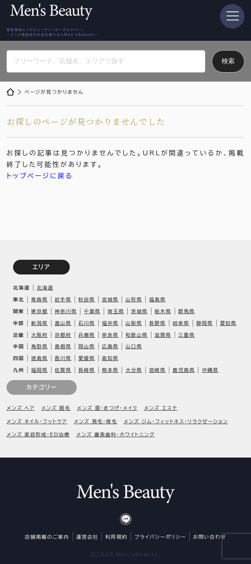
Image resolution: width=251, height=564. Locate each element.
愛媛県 (86, 358)
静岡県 (204, 323)
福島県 (157, 299)
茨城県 (139, 311)
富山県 (63, 323)
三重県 (186, 334)
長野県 (157, 323)
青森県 (39, 299)
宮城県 (110, 299)
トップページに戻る (40, 176)
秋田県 (86, 299)
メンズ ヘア (21, 407)
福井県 (110, 323)
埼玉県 (115, 311)
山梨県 (133, 323)
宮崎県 (157, 369)
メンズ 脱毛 (55, 407)
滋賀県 (163, 334)
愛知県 (228, 323)
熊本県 (110, 369)
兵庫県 (86, 334)
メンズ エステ (161, 407)
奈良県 (110, 334)
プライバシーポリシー (160, 536)
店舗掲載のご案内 (47, 536)
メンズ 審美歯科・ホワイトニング (115, 434)
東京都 (39, 311)
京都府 (63, 334)
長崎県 (86, 369)
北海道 (45, 287)
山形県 (133, 299)
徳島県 (39, 358)
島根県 (63, 346)
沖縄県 (210, 369)
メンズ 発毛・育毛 (95, 421)
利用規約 (116, 536)
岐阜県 (181, 323)
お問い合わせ (209, 536)
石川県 (86, 323)
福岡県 (39, 369)
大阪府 (39, 334)
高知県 (110, 358)
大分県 (133, 369)
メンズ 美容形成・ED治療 (38, 434)
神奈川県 (66, 311)
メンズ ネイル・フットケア (37, 421)
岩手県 (63, 299)
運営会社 (87, 536)
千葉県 (92, 311)
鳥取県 (39, 346)
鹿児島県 (184, 369)
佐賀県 (63, 369)
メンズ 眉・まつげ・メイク (107, 407)
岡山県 (86, 346)
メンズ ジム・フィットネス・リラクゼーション (176, 421)
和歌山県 (136, 334)
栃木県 (163, 311)
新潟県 (39, 323)
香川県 (63, 358)
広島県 (110, 346)
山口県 (133, 346)
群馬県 (186, 311)
